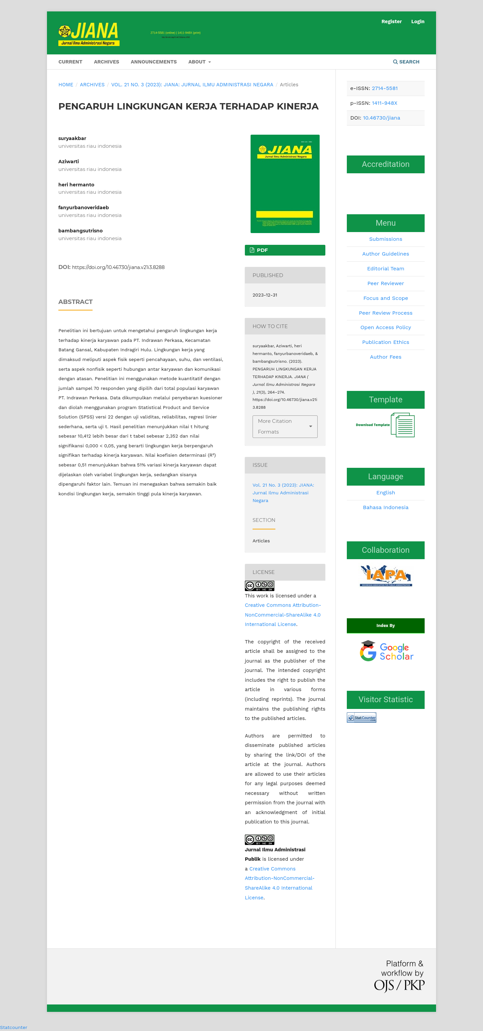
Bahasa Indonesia (386, 507)
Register (391, 21)
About (198, 62)
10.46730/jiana (381, 118)
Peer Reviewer (385, 283)
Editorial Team (385, 268)
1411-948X (384, 103)
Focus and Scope (385, 298)
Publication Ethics (386, 342)
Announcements (154, 62)
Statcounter (13, 1027)
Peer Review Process (386, 313)
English (385, 492)
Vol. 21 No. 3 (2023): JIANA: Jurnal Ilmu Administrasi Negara (192, 85)
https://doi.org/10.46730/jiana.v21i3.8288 (118, 267)
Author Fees (385, 357)
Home (65, 85)
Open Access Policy (385, 327)
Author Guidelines (385, 254)
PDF (262, 250)
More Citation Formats (275, 426)
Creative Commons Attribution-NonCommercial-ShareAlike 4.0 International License (283, 614)
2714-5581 (385, 88)
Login (418, 21)
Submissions (385, 239)
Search (406, 62)
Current (70, 62)
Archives (106, 62)
